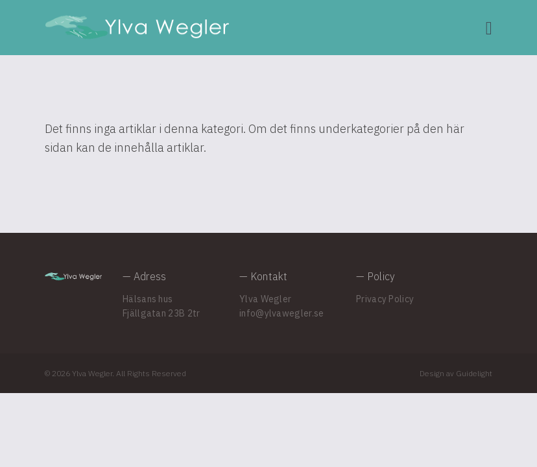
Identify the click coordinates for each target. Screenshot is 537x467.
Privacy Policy (385, 299)
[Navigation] (489, 27)
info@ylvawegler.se (281, 313)
